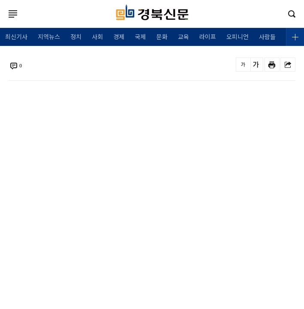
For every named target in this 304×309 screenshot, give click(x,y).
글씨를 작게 (243, 64)
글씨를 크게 (256, 64)
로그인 (2, 22)
